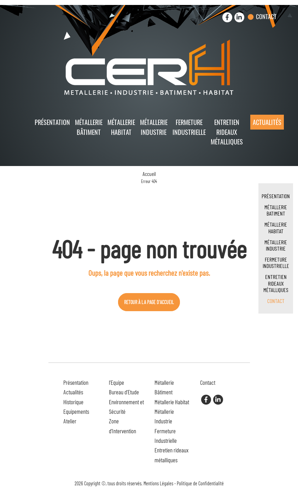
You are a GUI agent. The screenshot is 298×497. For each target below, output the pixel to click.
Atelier (69, 420)
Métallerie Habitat (121, 126)
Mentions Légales (158, 483)
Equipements (76, 411)
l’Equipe (116, 382)
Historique (73, 401)
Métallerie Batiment (275, 210)
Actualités (267, 122)
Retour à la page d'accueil (149, 302)
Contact (266, 16)
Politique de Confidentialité (200, 483)
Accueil (149, 174)
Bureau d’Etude (124, 391)
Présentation (52, 122)
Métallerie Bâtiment (89, 126)
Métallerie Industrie (154, 126)
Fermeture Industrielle (189, 126)
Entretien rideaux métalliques (227, 131)
